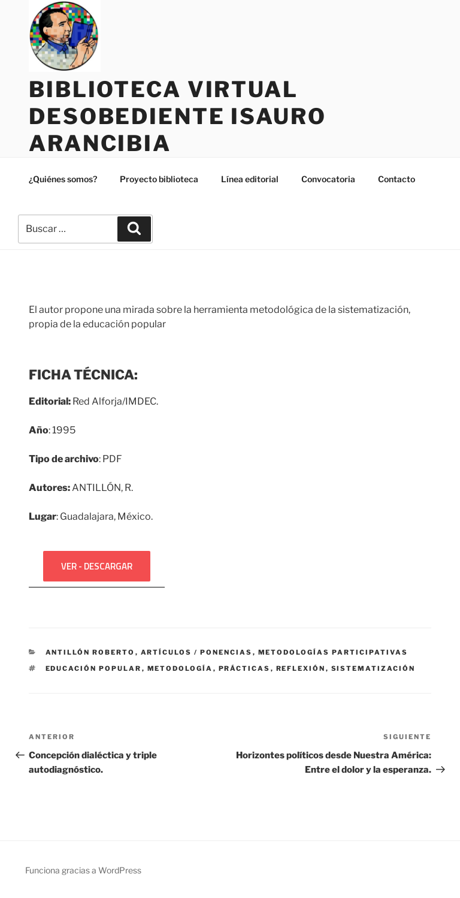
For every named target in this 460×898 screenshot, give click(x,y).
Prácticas (245, 668)
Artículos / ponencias (197, 652)
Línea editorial (250, 179)
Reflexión (301, 668)
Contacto (396, 179)
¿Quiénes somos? (63, 179)
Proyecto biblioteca (159, 179)
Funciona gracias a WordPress (83, 870)
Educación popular (94, 668)
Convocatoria (328, 179)
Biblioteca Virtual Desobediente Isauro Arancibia (177, 116)
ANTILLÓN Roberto (90, 652)
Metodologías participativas (333, 652)
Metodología (180, 668)
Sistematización (373, 668)
